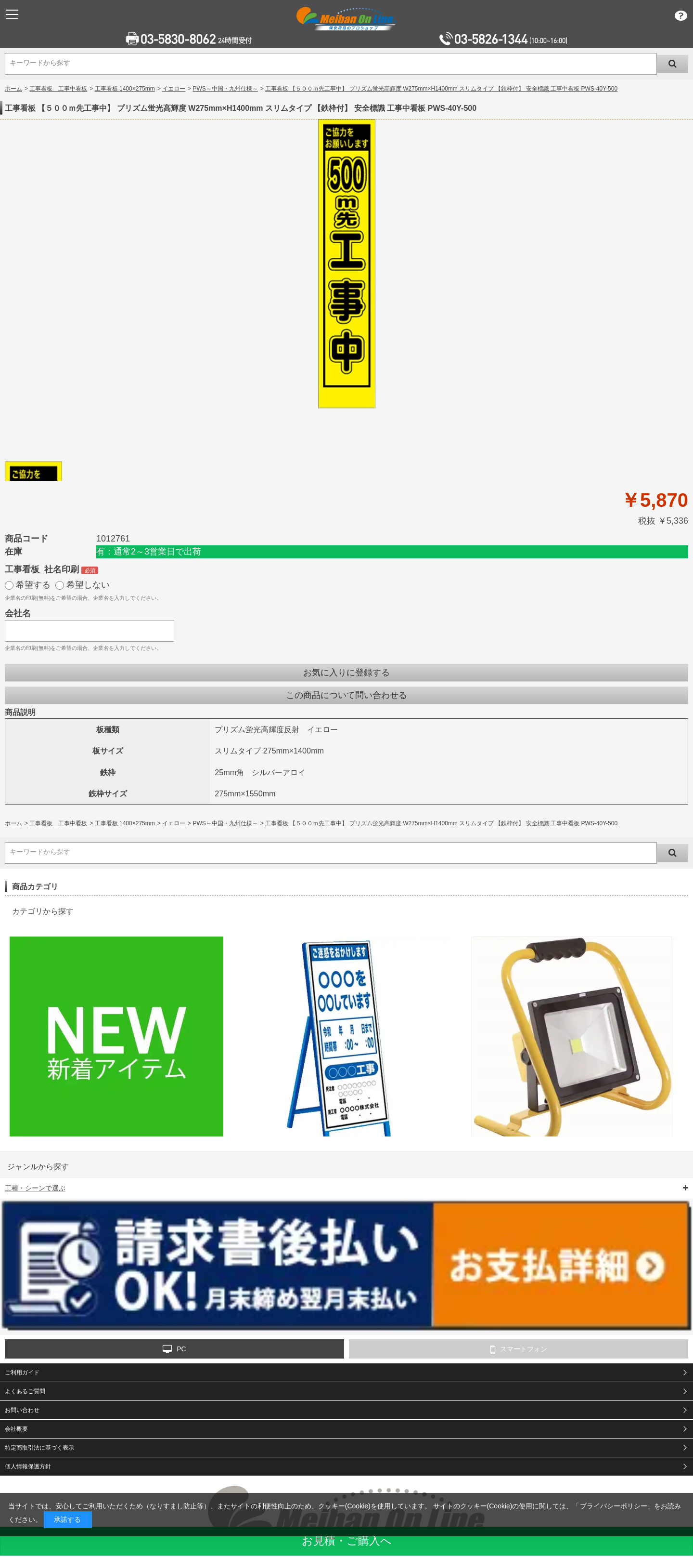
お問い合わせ (22, 1410)
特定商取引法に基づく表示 (39, 1447)
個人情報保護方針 (28, 1466)
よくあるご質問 (25, 1391)
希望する (33, 585)
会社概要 (16, 1429)
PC (174, 1349)
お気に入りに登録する (346, 672)
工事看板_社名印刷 (42, 569)
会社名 (18, 613)
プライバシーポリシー (613, 1506)
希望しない (88, 585)
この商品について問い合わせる (346, 695)
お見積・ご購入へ (347, 1540)
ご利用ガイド (22, 1372)
